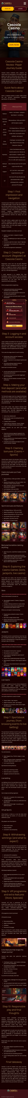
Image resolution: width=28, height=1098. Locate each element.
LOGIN (20, 8)
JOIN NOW (14, 45)
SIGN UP (7, 8)
